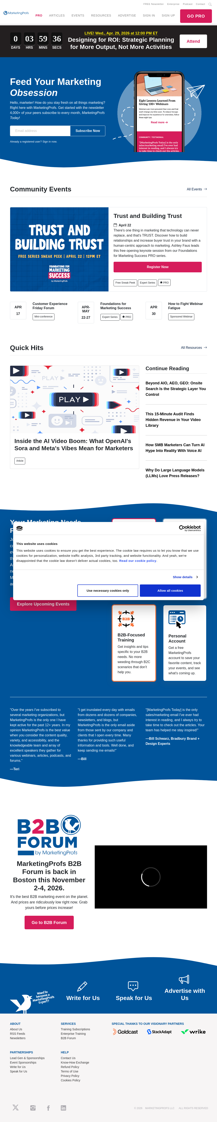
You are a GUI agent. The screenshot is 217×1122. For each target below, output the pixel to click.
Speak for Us (18, 1071)
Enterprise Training (73, 1033)
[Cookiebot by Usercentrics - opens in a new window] (182, 528)
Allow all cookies (170, 590)
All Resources (194, 347)
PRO (38, 15)
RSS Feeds (17, 1033)
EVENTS (78, 15)
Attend (193, 41)
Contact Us (68, 1058)
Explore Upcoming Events (43, 604)
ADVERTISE (127, 15)
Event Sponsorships (23, 1062)
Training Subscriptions (75, 1029)
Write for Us (18, 1067)
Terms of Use (69, 1071)
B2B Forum (68, 1038)
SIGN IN (149, 15)
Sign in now (49, 141)
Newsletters (17, 1038)
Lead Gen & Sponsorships (27, 1058)
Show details (183, 577)
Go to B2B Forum (49, 872)
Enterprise (173, 4)
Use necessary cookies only (108, 590)
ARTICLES (57, 15)
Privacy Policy (70, 1076)
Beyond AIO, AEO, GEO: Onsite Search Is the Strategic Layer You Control (176, 389)
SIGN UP (168, 15)
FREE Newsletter (153, 4)
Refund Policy (70, 1067)
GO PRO (196, 16)
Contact (200, 4)
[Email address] (40, 131)
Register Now (157, 267)
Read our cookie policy (137, 560)
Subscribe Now (87, 131)
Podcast (187, 4)
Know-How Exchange (75, 1062)
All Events (197, 189)
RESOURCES (101, 15)
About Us (16, 1029)
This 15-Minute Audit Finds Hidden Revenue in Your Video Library (173, 420)
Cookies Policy (70, 1080)
